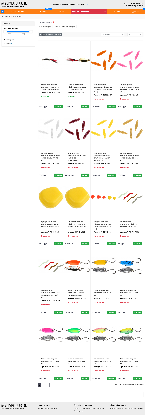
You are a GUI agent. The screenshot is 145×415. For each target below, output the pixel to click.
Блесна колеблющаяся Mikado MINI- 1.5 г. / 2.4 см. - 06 (103, 361)
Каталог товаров (16, 11)
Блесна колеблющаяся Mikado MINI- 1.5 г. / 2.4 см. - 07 (77, 361)
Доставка (57, 4)
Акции (46, 11)
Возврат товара (91, 408)
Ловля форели (17, 17)
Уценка (61, 12)
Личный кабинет (115, 408)
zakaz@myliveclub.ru (135, 6)
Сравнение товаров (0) (53, 34)
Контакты (80, 4)
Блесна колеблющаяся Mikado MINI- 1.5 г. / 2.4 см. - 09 (129, 293)
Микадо (7, 17)
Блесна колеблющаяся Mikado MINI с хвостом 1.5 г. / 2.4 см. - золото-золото (77, 87)
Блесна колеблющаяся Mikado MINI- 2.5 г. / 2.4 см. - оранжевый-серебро (77, 293)
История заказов (127, 408)
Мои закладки (138, 408)
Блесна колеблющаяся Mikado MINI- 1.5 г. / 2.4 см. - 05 (129, 361)
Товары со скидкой (51, 408)
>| (51, 385)
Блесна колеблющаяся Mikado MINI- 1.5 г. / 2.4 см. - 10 (103, 293)
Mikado (8, 43)
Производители (68, 4)
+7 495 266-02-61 (137, 4)
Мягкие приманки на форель (65, 27)
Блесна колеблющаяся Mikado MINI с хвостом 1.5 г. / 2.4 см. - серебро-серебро (50, 87)
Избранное (116, 12)
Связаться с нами (79, 408)
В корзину (58, 107)
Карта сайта (101, 408)
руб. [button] (87, 4)
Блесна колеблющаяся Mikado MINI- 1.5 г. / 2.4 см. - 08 (50, 361)
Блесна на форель (45, 27)
